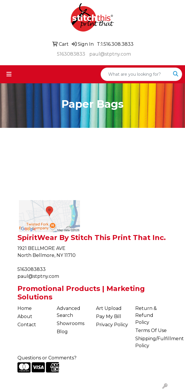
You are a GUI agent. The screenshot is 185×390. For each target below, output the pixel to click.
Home (24, 308)
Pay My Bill (108, 316)
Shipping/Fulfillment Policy (151, 342)
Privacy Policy (112, 324)
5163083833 (71, 54)
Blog (62, 331)
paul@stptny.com (110, 54)
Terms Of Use (151, 330)
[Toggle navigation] (9, 74)
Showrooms (70, 323)
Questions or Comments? (47, 358)
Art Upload (109, 308)
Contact (26, 324)
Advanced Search (68, 312)
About (24, 316)
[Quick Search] (135, 74)
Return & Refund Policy (146, 315)
